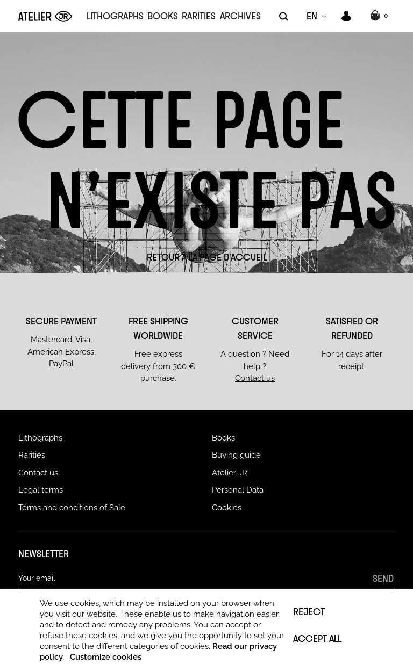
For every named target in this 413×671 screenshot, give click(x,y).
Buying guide (236, 455)
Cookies (226, 508)
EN (312, 15)
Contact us (255, 378)
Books (223, 438)
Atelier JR (229, 473)
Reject (309, 611)
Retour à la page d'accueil (207, 257)
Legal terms (40, 490)
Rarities (31, 455)
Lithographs (40, 438)
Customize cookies (105, 657)
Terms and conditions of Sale (71, 508)
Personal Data (238, 490)
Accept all (317, 638)
